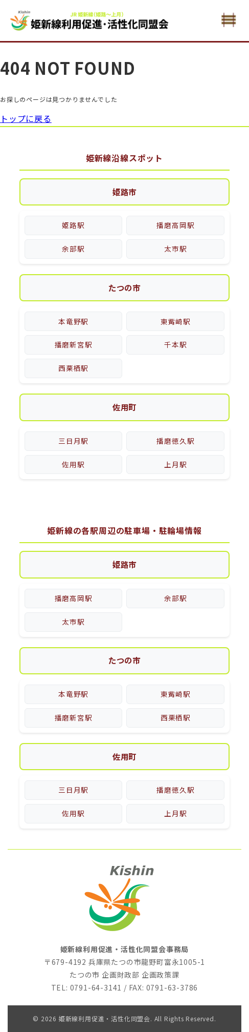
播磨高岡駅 (175, 226)
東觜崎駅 (176, 320)
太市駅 (175, 248)
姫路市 (124, 193)
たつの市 (124, 287)
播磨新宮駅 (73, 342)
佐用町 (124, 404)
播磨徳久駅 (175, 437)
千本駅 (175, 342)
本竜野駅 (73, 320)
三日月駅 (73, 437)
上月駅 (175, 459)
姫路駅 (73, 226)
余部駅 (73, 248)
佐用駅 (73, 459)
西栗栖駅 (73, 364)
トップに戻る (26, 118)
